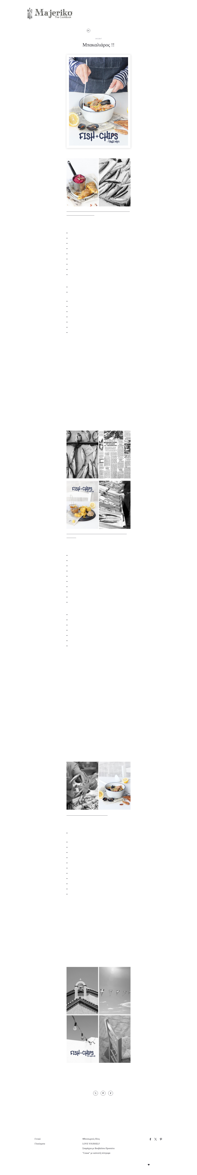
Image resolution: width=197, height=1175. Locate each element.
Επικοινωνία (149, 14)
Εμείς (129, 14)
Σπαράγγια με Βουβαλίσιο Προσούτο (98, 1148)
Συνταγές (89, 14)
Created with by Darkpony (148, 1165)
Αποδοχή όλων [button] (13, 1166)
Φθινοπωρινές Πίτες (90, 1138)
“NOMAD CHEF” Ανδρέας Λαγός (86, 1071)
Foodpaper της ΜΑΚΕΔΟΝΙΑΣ (93, 1075)
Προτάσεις (110, 14)
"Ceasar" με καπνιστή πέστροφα (96, 1153)
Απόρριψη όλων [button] (32, 1166)
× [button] (41, 1121)
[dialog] (23, 1145)
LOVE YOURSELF (89, 1143)
